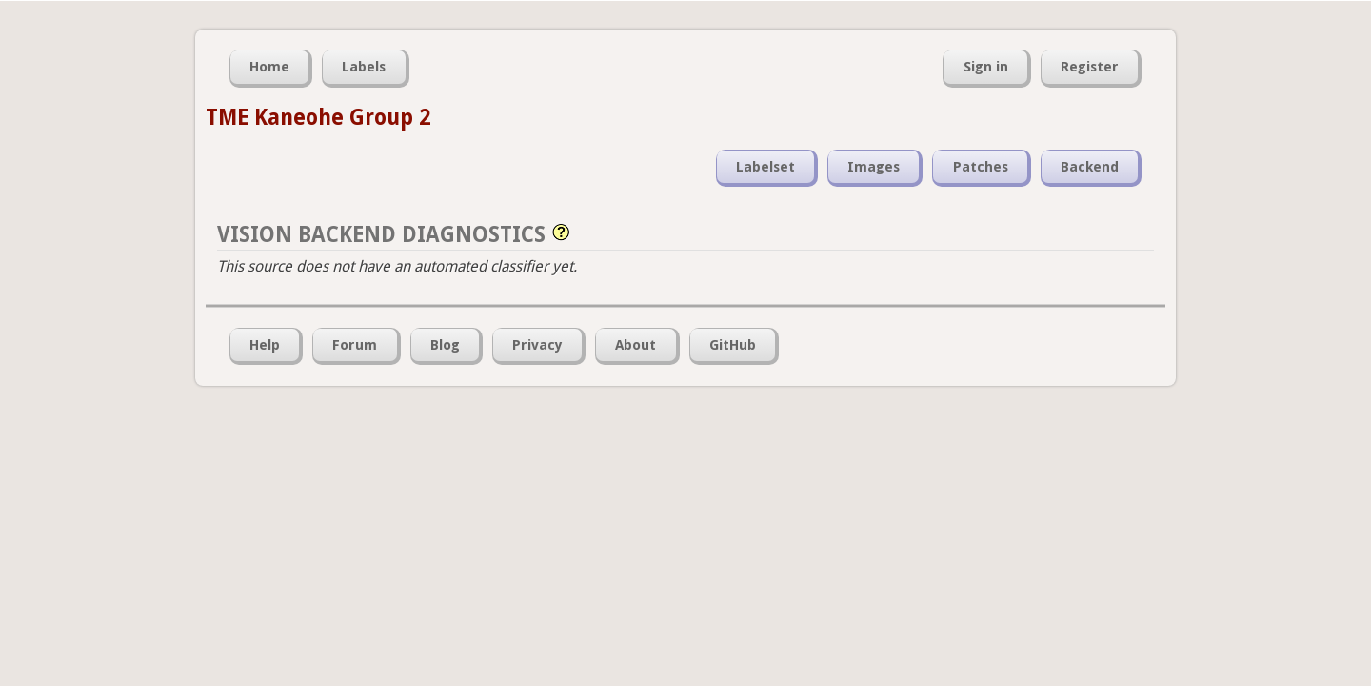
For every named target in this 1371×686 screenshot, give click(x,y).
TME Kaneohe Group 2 (318, 117)
